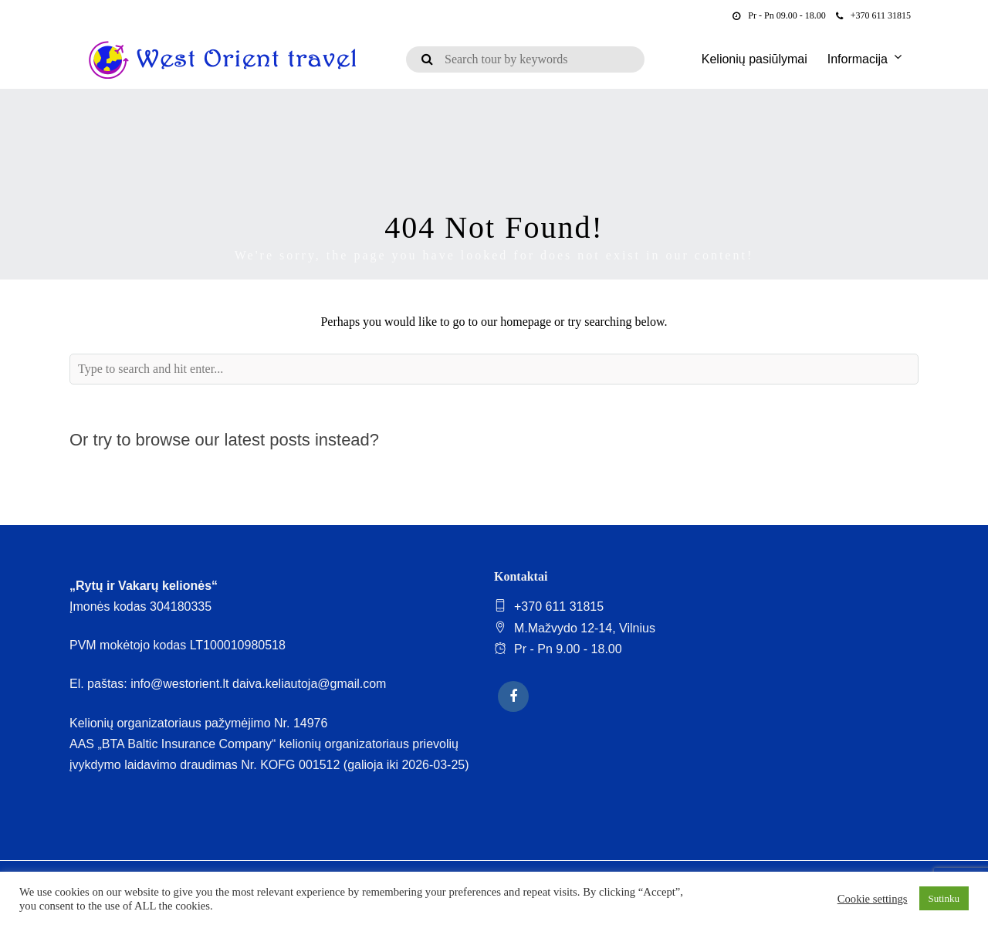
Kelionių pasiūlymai (754, 59)
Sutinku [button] (944, 898)
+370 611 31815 (873, 15)
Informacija (857, 59)
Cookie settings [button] (872, 899)
